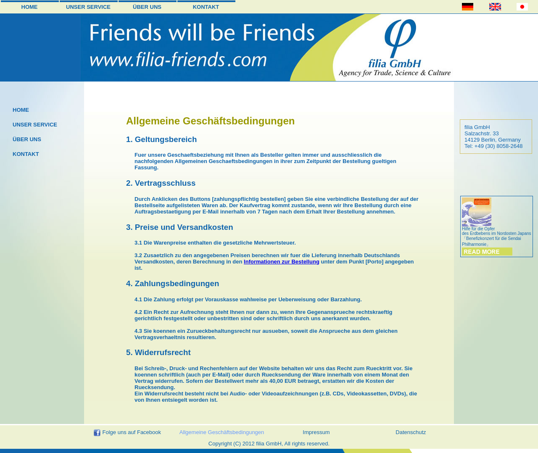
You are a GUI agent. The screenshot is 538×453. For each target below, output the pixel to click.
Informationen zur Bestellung (281, 261)
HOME (29, 7)
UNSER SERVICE (88, 7)
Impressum (316, 432)
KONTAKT (206, 7)
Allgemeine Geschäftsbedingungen (221, 432)
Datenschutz (411, 432)
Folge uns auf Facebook (127, 433)
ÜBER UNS (147, 7)
